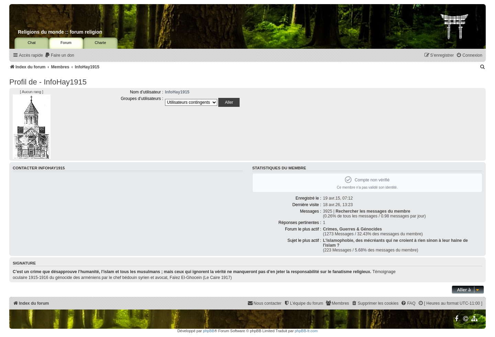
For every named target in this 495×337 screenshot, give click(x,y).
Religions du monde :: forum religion (60, 32)
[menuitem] (59, 55)
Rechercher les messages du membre (373, 211)
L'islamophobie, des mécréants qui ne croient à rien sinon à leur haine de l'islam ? (395, 243)
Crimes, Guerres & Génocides (352, 229)
